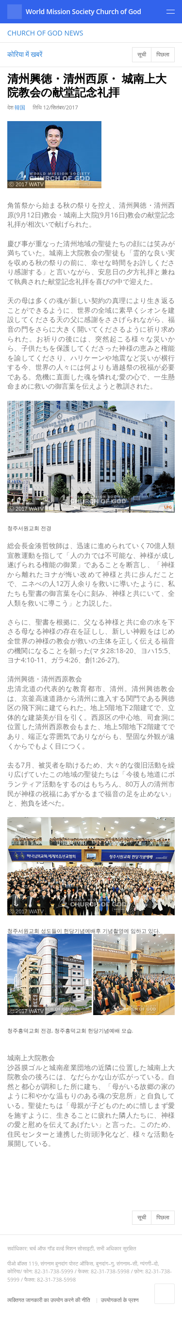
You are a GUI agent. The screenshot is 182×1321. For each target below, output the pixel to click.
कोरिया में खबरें (24, 54)
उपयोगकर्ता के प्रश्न (120, 1299)
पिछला (162, 54)
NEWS (45, 32)
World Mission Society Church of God (83, 11)
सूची (141, 54)
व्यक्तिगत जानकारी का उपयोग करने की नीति (49, 1299)
